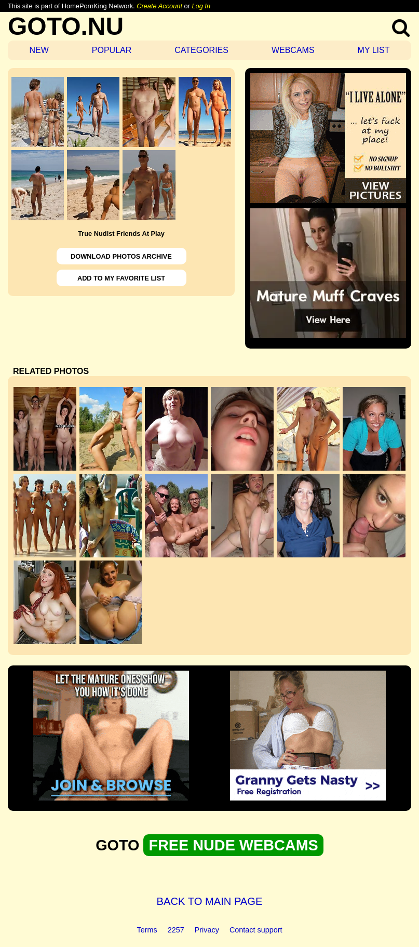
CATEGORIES (201, 50)
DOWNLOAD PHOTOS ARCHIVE (121, 256)
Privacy (207, 930)
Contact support (255, 930)
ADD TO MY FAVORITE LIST (121, 278)
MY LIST (374, 50)
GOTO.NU (66, 26)
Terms (147, 930)
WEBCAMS (293, 50)
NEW (38, 50)
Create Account (159, 6)
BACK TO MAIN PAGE (210, 901)
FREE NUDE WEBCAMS (233, 845)
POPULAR (111, 50)
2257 (176, 930)
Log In (201, 6)
